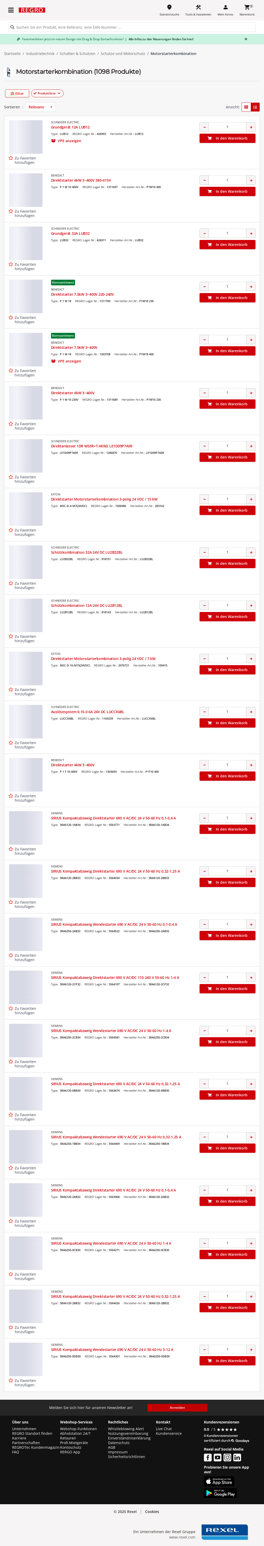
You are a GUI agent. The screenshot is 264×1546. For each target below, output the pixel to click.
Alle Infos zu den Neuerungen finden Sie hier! (159, 39)
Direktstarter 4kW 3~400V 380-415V (81, 180)
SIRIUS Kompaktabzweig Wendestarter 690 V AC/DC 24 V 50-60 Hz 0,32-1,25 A (116, 1136)
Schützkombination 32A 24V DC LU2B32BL (87, 552)
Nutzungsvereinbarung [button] (128, 1433)
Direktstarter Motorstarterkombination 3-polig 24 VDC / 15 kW (104, 499)
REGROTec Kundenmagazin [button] (36, 1447)
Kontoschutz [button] (70, 1447)
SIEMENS (57, 813)
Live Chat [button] (164, 1429)
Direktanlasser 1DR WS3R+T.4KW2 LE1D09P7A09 (92, 446)
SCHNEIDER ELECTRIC (65, 122)
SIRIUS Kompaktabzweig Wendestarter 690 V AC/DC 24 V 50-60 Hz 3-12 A (112, 1349)
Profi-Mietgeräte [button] (74, 1442)
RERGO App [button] (70, 1452)
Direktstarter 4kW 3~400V (73, 392)
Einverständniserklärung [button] (129, 1438)
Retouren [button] (68, 1438)
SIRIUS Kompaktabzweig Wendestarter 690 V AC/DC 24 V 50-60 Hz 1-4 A (111, 1030)
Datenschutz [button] (119, 1442)
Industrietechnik (40, 53)
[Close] (245, 39)
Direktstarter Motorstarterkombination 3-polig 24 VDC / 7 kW (103, 658)
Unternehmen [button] (24, 1429)
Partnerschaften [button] (26, 1442)
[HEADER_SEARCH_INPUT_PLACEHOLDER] (132, 27)
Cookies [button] (152, 1511)
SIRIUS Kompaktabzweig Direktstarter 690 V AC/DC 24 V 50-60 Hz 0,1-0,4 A (113, 818)
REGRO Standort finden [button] (32, 1433)
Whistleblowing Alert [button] (126, 1429)
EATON (55, 494)
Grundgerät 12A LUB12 (70, 127)
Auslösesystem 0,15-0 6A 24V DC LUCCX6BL (87, 711)
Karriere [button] (19, 1438)
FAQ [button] (15, 1452)
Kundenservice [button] (169, 1433)
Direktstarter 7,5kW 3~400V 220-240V (82, 294)
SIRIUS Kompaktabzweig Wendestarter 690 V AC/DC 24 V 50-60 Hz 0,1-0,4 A (114, 924)
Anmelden (177, 1407)
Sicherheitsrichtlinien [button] (126, 1456)
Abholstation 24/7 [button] (75, 1433)
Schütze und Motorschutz (123, 53)
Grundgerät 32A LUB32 (70, 233)
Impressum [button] (118, 1452)
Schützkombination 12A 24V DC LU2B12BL (87, 605)
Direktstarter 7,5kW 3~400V (74, 347)
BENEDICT (57, 175)
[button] (36, 93)
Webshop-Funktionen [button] (78, 1429)
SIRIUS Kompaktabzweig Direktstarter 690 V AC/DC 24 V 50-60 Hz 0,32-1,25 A (115, 871)
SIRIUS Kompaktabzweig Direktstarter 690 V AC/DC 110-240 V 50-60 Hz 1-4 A (115, 977)
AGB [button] (111, 1447)
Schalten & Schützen (77, 53)
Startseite (12, 53)
